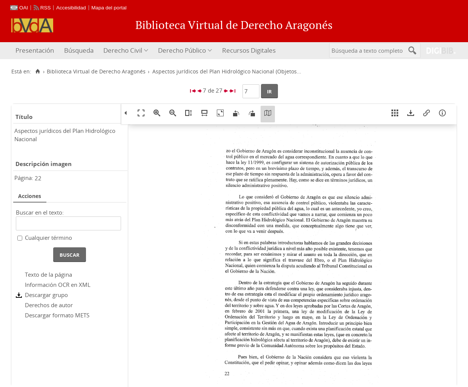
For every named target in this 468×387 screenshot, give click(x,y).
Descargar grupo (46, 295)
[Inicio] (37, 71)
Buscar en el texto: (40, 212)
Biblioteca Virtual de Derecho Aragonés (96, 71)
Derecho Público (182, 50)
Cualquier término (48, 237)
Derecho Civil (122, 50)
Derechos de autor (49, 305)
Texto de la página (48, 274)
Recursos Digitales (249, 50)
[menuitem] (35, 50)
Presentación (34, 50)
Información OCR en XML (58, 284)
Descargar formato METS (57, 315)
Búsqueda (79, 50)
